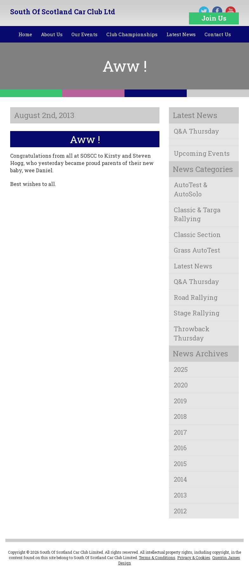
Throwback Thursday (192, 333)
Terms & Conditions (157, 557)
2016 (180, 448)
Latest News (181, 34)
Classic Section (197, 234)
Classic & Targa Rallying (197, 214)
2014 (180, 479)
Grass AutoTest (197, 250)
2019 (180, 401)
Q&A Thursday (196, 131)
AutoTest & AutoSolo (190, 189)
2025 (181, 369)
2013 (180, 495)
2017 (180, 432)
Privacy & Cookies (193, 557)
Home (25, 34)
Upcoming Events (202, 153)
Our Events (84, 34)
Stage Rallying (196, 313)
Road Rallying (196, 297)
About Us (52, 34)
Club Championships (132, 34)
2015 (180, 463)
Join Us (213, 18)
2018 (180, 416)
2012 (180, 511)
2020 (181, 385)
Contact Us (218, 34)
